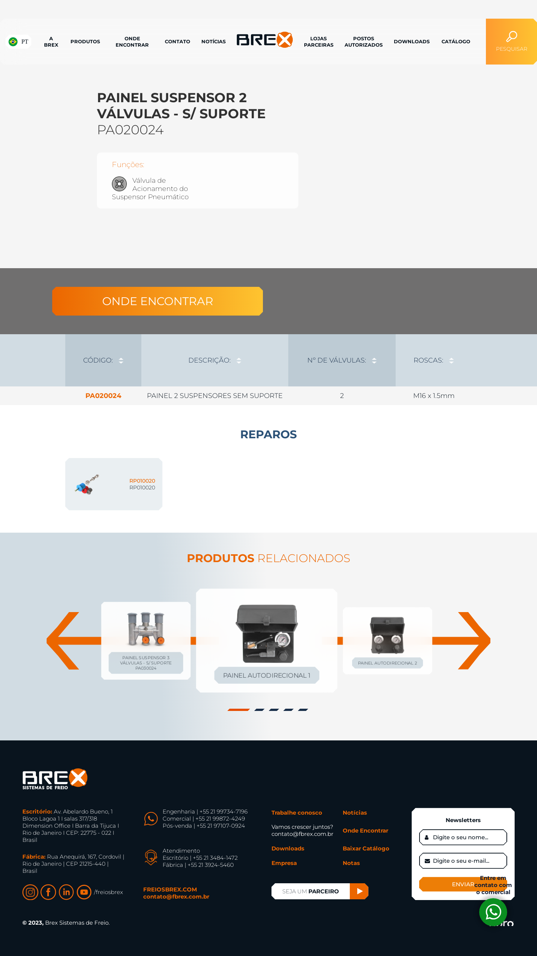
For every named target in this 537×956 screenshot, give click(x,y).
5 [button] (304, 710)
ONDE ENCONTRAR (157, 301)
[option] (268, 149)
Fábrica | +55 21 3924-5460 (198, 864)
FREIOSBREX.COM (170, 889)
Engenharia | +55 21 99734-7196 (205, 811)
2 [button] (260, 710)
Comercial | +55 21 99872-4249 (204, 818)
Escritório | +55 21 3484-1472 (200, 857)
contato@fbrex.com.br (176, 896)
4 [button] (289, 710)
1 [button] (239, 710)
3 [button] (275, 710)
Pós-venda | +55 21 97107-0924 (204, 825)
